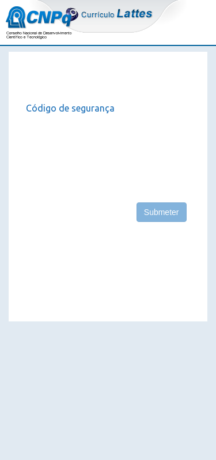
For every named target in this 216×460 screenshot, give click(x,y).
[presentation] (113, 153)
